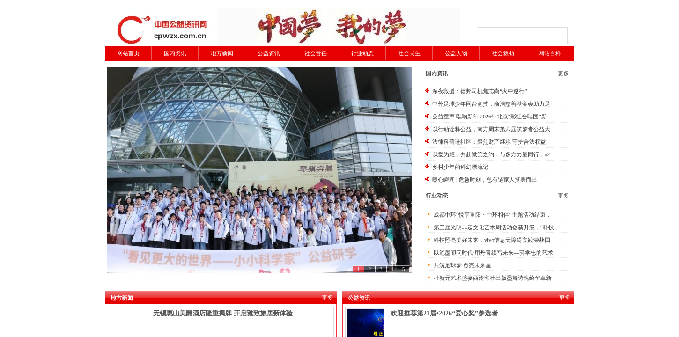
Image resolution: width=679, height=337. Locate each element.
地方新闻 (222, 53)
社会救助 (503, 53)
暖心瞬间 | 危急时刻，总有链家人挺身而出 (484, 179)
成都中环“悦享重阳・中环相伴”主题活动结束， (492, 215)
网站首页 (128, 53)
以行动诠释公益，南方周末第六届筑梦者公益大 (491, 129)
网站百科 (550, 53)
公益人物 (456, 53)
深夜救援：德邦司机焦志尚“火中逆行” (479, 91)
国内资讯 (175, 53)
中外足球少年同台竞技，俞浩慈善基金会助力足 (491, 104)
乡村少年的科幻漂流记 (460, 167)
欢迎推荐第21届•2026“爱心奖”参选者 (444, 313)
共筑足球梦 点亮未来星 (462, 265)
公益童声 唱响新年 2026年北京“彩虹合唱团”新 (489, 116)
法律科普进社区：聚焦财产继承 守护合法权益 (489, 142)
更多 (563, 73)
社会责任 (315, 53)
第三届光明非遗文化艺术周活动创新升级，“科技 (494, 227)
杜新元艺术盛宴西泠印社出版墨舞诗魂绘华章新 (493, 278)
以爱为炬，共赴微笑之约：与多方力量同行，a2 (491, 154)
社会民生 (409, 53)
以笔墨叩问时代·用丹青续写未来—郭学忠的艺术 (493, 252)
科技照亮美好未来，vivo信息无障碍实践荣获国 (492, 240)
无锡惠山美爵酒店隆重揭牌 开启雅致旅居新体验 (223, 313)
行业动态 (362, 53)
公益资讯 (269, 53)
